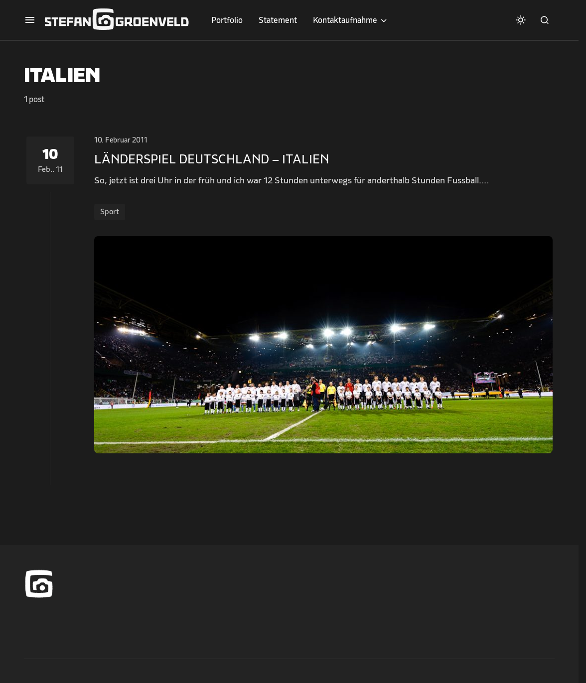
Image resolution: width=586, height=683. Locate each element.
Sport (109, 211)
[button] (30, 20)
